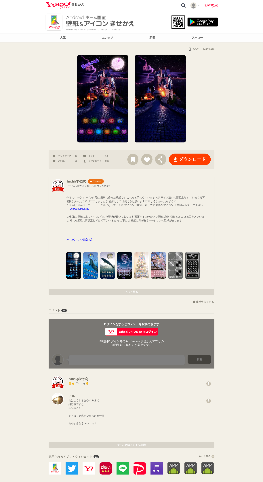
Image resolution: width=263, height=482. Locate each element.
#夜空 (84, 239)
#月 (91, 239)
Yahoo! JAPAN (211, 5)
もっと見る (131, 291)
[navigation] (131, 37)
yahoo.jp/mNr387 (79, 208)
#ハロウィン (73, 239)
